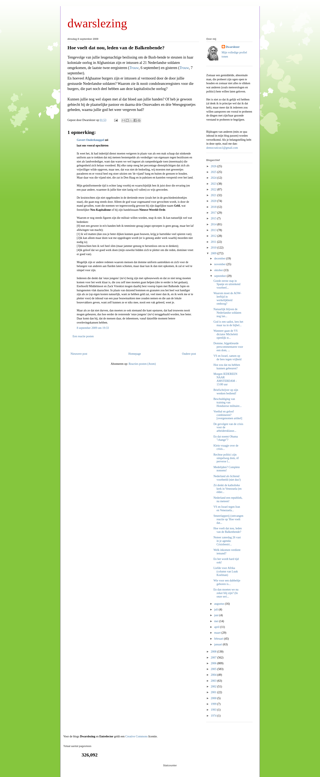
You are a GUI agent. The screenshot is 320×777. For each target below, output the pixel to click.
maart (217, 632)
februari (219, 638)
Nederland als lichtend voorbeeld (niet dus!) (227, 478)
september (220, 275)
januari (218, 644)
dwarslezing (97, 23)
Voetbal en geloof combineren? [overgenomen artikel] (227, 415)
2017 (214, 212)
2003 (214, 680)
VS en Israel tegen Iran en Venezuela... (226, 508)
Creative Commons (136, 736)
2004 (214, 674)
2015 (214, 218)
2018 (214, 206)
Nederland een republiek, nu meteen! (227, 499)
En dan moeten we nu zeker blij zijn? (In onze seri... (225, 593)
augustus (219, 603)
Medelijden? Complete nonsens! (226, 469)
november (220, 264)
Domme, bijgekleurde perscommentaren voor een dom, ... (228, 347)
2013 (214, 230)
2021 (214, 195)
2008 (214, 651)
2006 (214, 663)
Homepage (134, 353)
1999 (214, 704)
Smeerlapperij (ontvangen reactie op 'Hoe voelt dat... (228, 519)
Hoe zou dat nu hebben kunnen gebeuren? (226, 366)
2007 (214, 657)
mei (216, 621)
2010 (214, 247)
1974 (214, 715)
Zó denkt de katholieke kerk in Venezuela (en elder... (227, 489)
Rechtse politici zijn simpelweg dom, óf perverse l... (226, 458)
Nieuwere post (79, 353)
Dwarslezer (233, 46)
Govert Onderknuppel (90, 140)
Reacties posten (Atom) (142, 363)
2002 (214, 686)
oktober (219, 270)
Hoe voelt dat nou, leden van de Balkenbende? (116, 47)
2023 (214, 183)
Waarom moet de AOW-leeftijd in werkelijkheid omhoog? (227, 298)
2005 (214, 669)
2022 (214, 189)
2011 (214, 241)
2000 (214, 698)
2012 (214, 235)
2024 (214, 177)
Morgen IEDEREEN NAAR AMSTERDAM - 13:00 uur (225, 379)
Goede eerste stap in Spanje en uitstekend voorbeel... (226, 284)
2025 (214, 172)
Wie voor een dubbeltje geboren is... (226, 582)
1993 (214, 709)
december (220, 258)
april (217, 627)
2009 (214, 253)
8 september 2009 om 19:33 (93, 327)
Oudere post (189, 353)
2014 (214, 224)
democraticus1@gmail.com (222, 147)
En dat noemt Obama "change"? (225, 438)
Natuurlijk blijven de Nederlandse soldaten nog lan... (227, 313)
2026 (214, 166)
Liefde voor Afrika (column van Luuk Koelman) (225, 571)
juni (216, 615)
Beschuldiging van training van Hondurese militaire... (227, 402)
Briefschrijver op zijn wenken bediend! (225, 391)
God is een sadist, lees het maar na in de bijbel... (228, 323)
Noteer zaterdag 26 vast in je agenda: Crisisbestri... (227, 541)
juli (216, 609)
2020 (214, 201)
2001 (214, 692)
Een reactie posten (83, 336)
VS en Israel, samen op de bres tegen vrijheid (227, 357)
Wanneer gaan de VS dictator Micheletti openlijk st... (225, 334)
